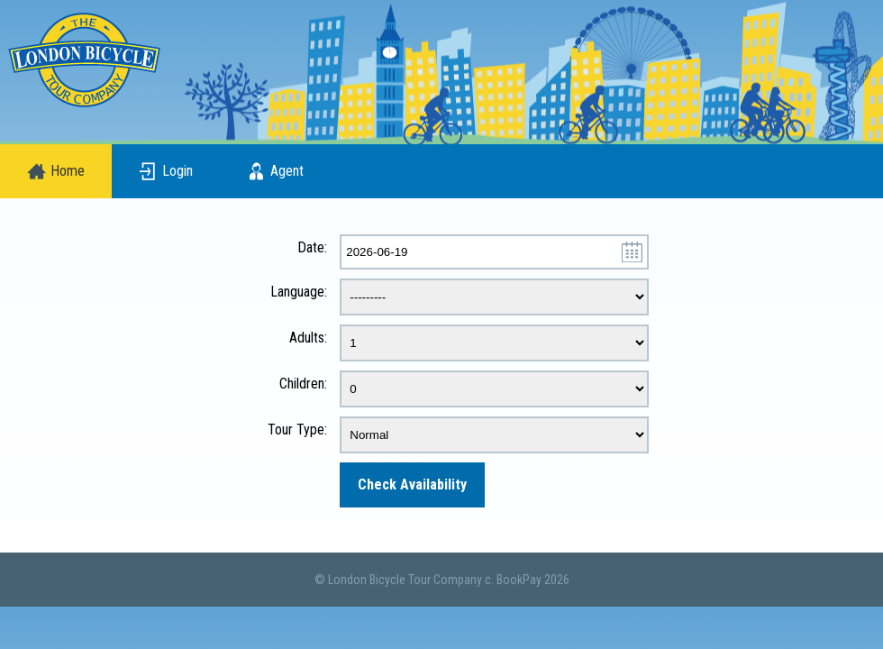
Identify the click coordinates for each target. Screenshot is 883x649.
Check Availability (412, 484)
